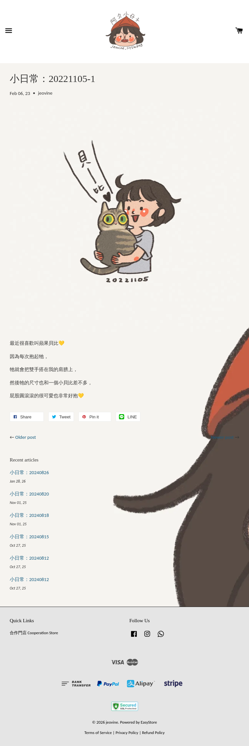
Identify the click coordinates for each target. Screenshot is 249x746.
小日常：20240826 (29, 472)
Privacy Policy (126, 732)
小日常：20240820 (29, 494)
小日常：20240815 (29, 537)
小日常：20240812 (29, 558)
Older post (25, 437)
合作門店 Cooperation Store (34, 632)
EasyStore (149, 722)
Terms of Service (98, 732)
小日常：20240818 (29, 515)
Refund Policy (153, 732)
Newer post (222, 437)
